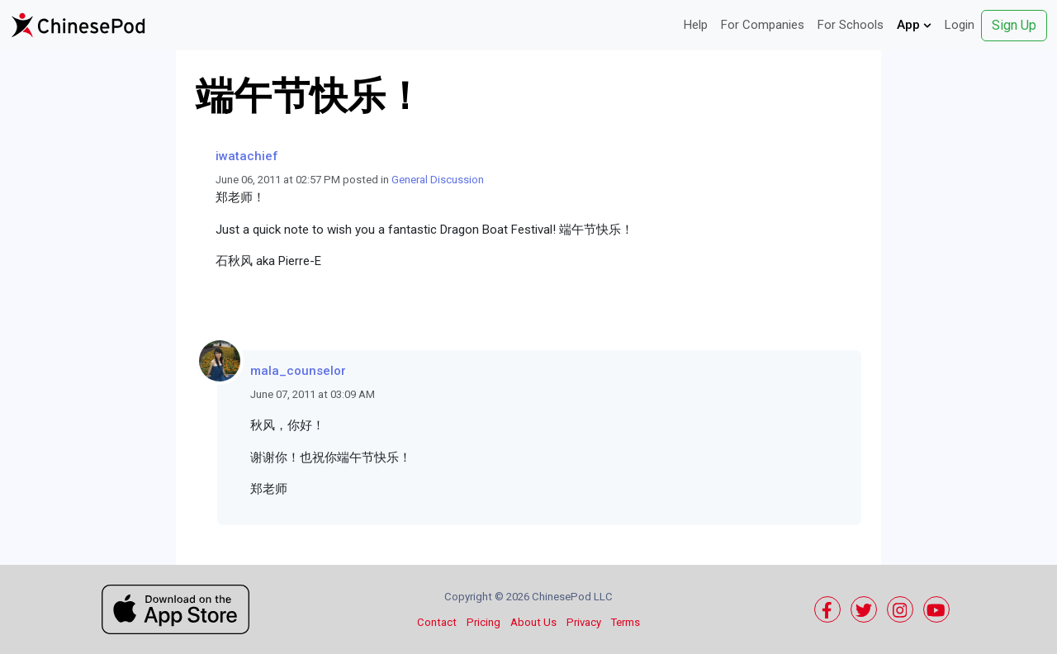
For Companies (762, 24)
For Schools (851, 24)
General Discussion (437, 179)
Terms (625, 622)
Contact (437, 622)
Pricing (483, 622)
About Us (533, 622)
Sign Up (1014, 25)
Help (696, 24)
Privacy (583, 622)
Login (959, 24)
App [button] (914, 24)
